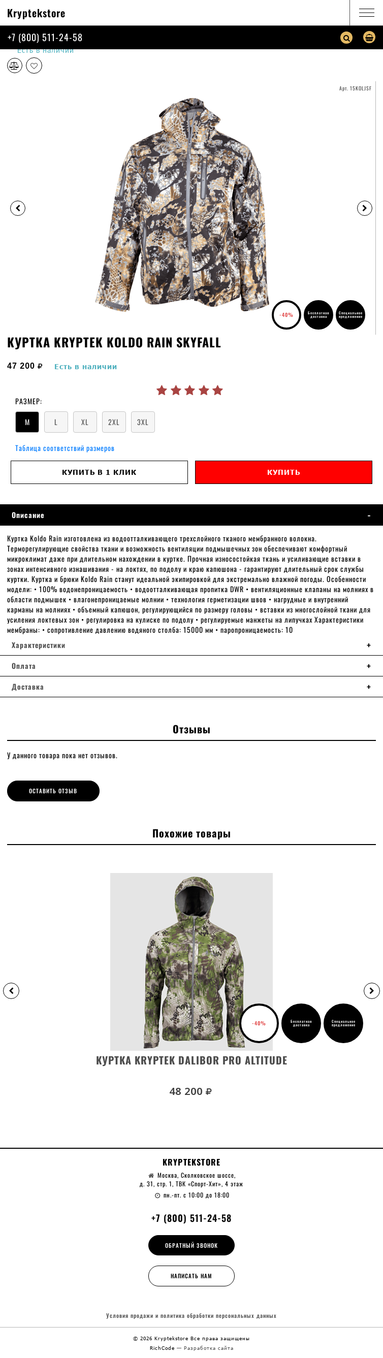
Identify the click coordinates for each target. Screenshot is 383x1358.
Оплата (24, 665)
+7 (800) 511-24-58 (45, 37)
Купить (283, 472)
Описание (28, 515)
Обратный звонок (191, 1245)
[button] (11, 991)
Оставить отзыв (53, 791)
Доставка (28, 686)
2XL (114, 421)
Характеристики (39, 645)
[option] (191, 208)
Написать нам (191, 1276)
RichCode (163, 1348)
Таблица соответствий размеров (65, 447)
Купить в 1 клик (99, 472)
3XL (143, 421)
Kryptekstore (36, 12)
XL (85, 421)
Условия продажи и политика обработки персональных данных (191, 1315)
